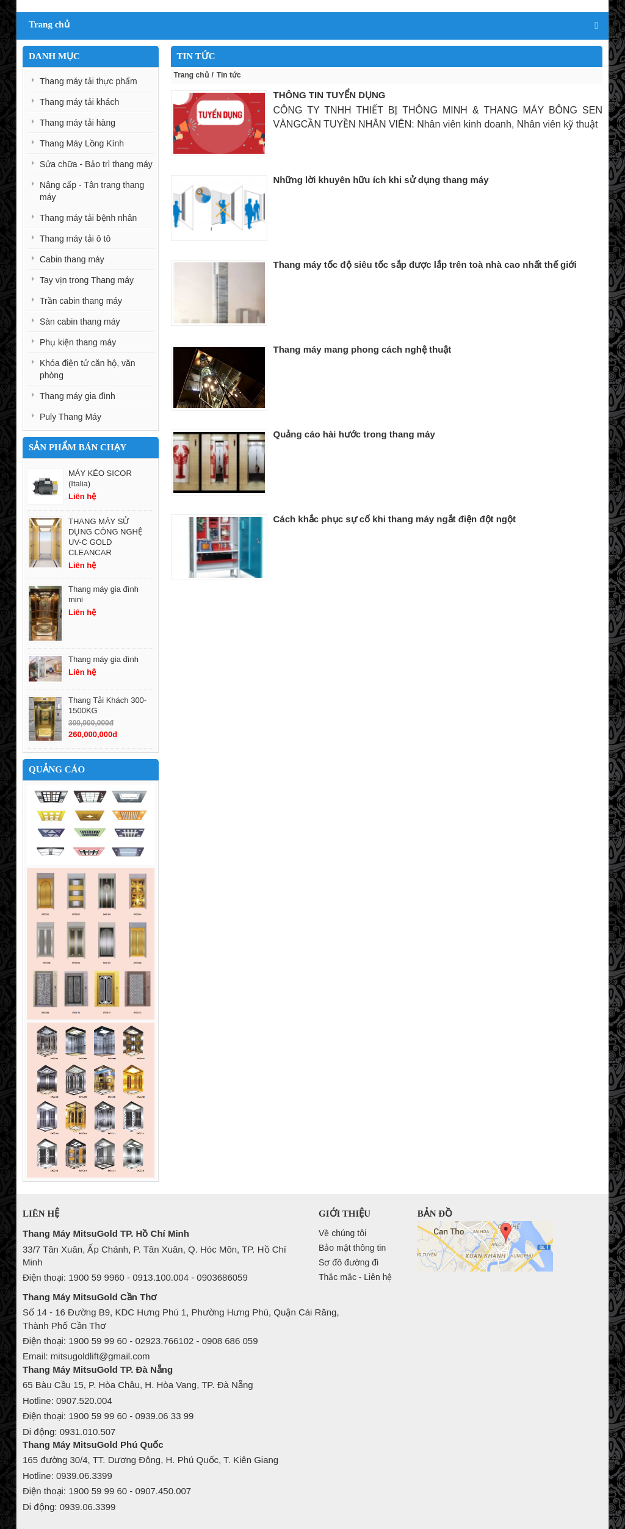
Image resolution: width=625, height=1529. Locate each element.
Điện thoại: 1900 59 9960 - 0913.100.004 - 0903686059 (135, 1277)
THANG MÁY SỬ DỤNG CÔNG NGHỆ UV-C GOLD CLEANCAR (105, 537)
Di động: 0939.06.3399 (69, 1507)
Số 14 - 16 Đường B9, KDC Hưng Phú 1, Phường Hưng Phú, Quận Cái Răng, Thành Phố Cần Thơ (181, 1318)
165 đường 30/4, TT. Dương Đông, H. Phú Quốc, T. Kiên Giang (150, 1460)
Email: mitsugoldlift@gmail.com (86, 1356)
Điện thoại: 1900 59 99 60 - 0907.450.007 (107, 1491)
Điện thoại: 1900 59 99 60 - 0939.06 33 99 (108, 1416)
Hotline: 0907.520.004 (67, 1400)
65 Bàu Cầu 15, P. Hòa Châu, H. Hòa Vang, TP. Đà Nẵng (138, 1385)
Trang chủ (191, 75)
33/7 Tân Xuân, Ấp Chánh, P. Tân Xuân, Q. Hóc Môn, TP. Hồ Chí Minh (154, 1255)
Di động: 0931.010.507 (69, 1431)
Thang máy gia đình (103, 659)
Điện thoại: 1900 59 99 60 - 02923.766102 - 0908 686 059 (140, 1341)
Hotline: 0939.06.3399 (67, 1475)
